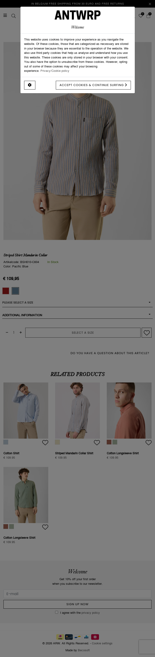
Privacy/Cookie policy (54, 70)
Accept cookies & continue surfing (93, 85)
